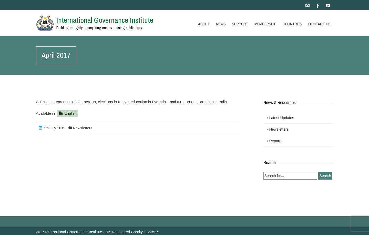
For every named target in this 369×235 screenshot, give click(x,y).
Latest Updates (281, 118)
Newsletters (83, 128)
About (204, 24)
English (67, 113)
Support (240, 24)
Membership (265, 24)
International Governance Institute (104, 20)
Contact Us (319, 24)
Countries (292, 24)
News (221, 24)
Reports (275, 141)
